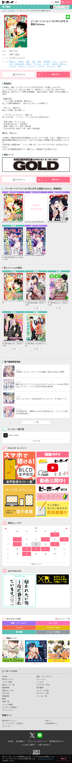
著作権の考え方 (55, 741)
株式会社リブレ (8, 721)
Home (4, 11)
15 (55, 544)
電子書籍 (11, 11)
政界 (28, 62)
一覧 (37, 422)
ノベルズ (19, 628)
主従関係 (46, 62)
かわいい (22, 66)
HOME (4, 676)
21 (45, 549)
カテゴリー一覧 (63, 619)
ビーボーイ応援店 (9, 707)
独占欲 (54, 64)
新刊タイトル (7, 679)
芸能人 (21, 62)
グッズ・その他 (53, 632)
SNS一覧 (37, 441)
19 (26, 549)
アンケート (20, 75)
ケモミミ (63, 62)
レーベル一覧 (41, 696)
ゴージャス (50, 66)
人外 (11, 64)
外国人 (28, 64)
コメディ (31, 66)
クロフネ (5, 726)
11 (17, 544)
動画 (4, 699)
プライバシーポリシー (45, 759)
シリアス (40, 66)
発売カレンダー (37, 564)
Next (67, 528)
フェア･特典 (7, 682)
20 (36, 549)
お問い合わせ (43, 745)
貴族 (39, 62)
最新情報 (5, 688)
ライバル (37, 64)
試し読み (36, 308)
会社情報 (19, 741)
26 (26, 554)
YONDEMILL (50, 723)
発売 (57, 2)
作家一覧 (5, 702)
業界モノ (12, 62)
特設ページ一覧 (8, 685)
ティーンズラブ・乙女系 (12, 723)
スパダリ (46, 64)
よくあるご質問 (27, 745)
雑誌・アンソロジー (19, 623)
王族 (33, 62)
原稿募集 (5, 696)
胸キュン (63, 64)
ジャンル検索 (7, 704)
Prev (5, 528)
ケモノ (55, 62)
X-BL (47, 721)
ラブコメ (12, 66)
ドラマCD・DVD (53, 628)
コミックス (53, 623)
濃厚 (59, 66)
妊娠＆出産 (19, 64)
